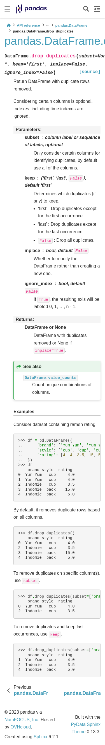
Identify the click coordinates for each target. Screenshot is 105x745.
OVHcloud (20, 727)
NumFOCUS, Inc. (21, 719)
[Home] (9, 25)
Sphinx (40, 736)
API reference (28, 25)
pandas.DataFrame (71, 25)
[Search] (86, 9)
